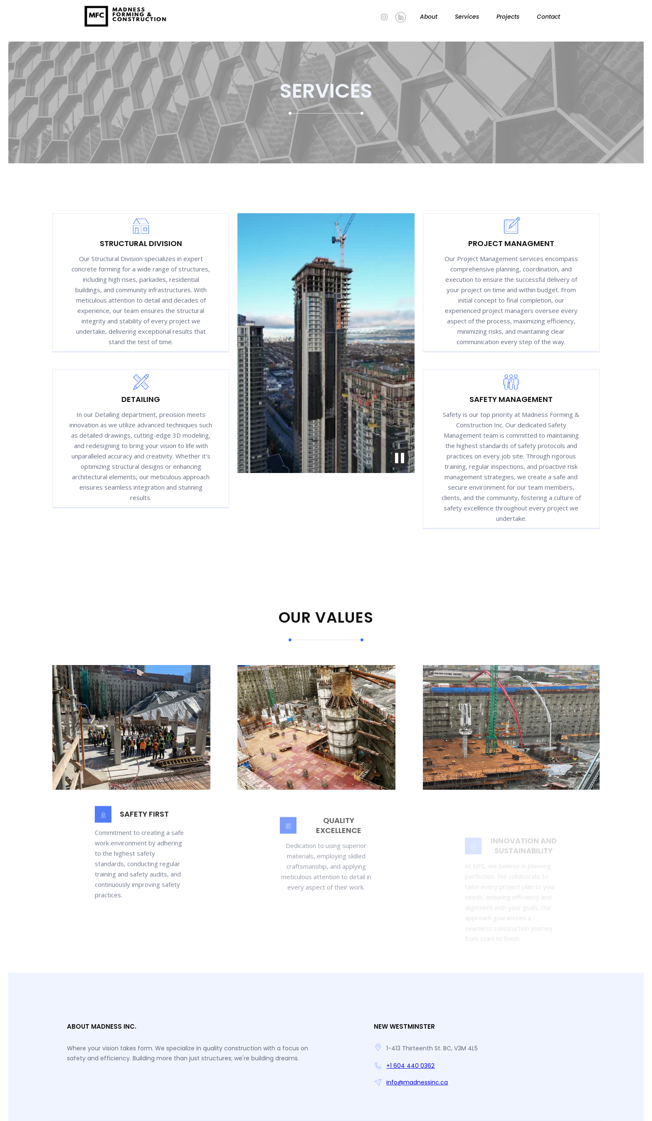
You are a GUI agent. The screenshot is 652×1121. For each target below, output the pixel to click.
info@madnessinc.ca (417, 1082)
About (428, 16)
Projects (507, 16)
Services (467, 16)
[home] (126, 16)
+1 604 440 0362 (410, 1066)
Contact (548, 16)
